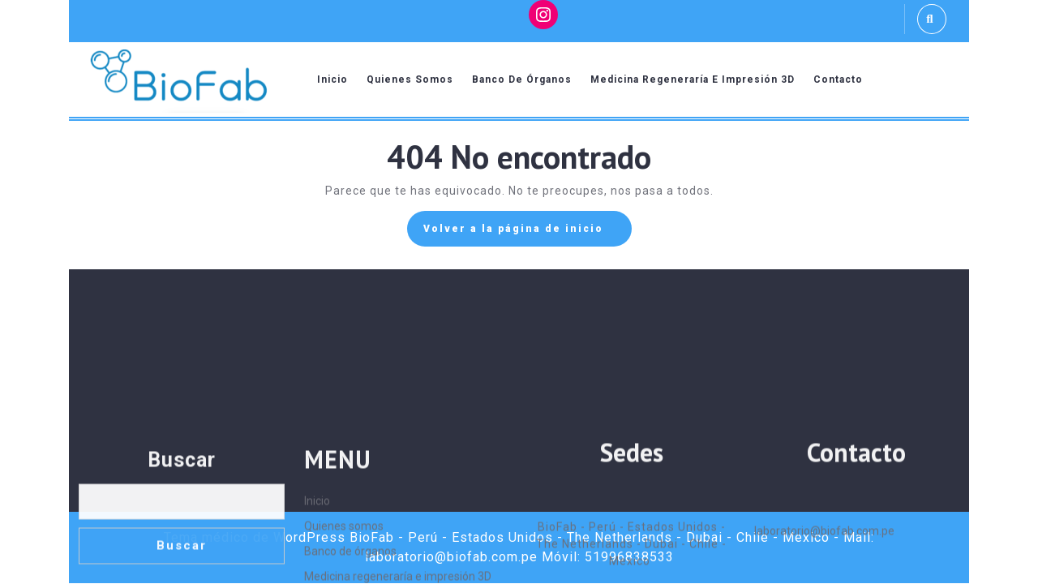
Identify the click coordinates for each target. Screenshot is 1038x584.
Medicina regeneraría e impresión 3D (692, 79)
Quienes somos (410, 79)
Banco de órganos (522, 79)
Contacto (838, 79)
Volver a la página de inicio (527, 233)
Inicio (332, 79)
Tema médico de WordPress (254, 537)
